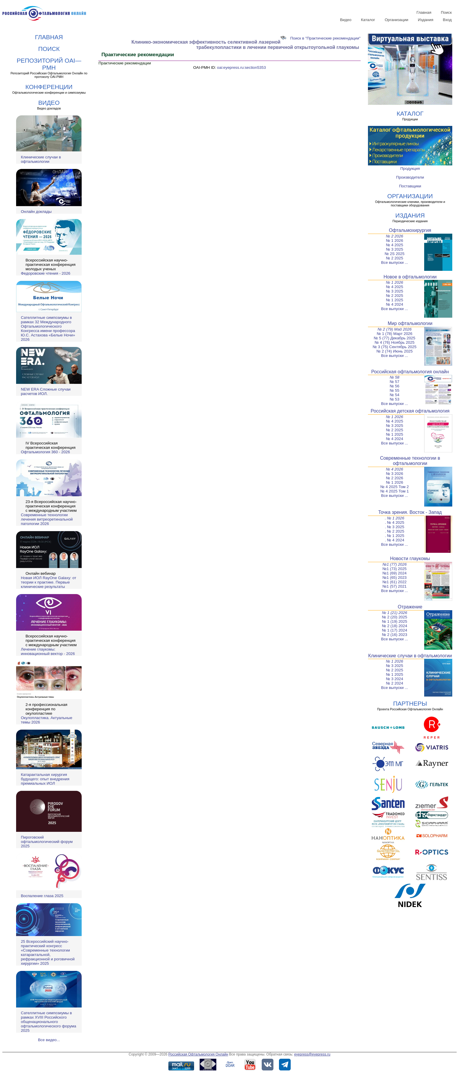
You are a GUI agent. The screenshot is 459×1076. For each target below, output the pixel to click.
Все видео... (49, 1040)
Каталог (368, 20)
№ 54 (394, 395)
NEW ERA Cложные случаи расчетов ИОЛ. (46, 391)
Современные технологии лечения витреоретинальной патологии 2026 (47, 519)
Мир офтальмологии (410, 323)
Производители (410, 177)
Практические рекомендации (124, 63)
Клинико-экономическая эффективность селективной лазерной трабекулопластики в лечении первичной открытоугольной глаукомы (245, 45)
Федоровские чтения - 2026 (45, 273)
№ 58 (394, 377)
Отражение (410, 606)
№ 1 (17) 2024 (394, 630)
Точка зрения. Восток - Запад (410, 512)
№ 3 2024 (394, 679)
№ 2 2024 (394, 683)
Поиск (446, 12)
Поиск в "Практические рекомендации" (320, 38)
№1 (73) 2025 (395, 569)
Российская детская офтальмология (410, 410)
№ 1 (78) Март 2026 (394, 333)
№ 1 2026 (394, 240)
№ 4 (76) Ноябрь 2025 (395, 342)
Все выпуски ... (394, 262)
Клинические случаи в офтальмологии (41, 159)
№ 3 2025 (394, 249)
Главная (424, 12)
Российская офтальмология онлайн (410, 371)
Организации (396, 20)
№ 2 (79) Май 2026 (395, 329)
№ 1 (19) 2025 (394, 621)
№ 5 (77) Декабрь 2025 (394, 338)
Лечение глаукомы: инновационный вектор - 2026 (48, 651)
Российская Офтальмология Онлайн (198, 1054)
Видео (345, 20)
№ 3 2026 (394, 473)
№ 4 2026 (394, 469)
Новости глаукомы (410, 558)
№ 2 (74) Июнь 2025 (394, 351)
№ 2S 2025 (395, 254)
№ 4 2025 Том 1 (394, 491)
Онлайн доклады (36, 211)
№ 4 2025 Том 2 (394, 487)
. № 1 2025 (394, 535)
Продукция (410, 168)
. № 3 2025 (394, 527)
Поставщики (410, 186)
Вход (447, 20)
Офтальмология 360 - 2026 (45, 452)
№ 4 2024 (394, 304)
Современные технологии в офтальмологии (410, 461)
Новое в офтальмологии (409, 276)
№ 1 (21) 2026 (394, 612)
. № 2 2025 (394, 531)
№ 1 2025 (394, 300)
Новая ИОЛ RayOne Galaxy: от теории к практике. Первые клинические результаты (48, 582)
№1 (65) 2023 (395, 577)
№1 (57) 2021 (395, 586)
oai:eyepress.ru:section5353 (241, 67)
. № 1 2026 (394, 518)
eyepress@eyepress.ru (312, 1054)
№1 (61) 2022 (395, 582)
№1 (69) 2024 (395, 573)
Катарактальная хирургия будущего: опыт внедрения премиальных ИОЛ (45, 779)
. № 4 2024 (394, 540)
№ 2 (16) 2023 (394, 634)
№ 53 (394, 399)
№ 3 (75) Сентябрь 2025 (395, 347)
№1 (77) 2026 (394, 564)
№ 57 (394, 381)
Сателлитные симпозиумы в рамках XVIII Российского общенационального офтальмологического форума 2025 (48, 1022)
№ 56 (394, 386)
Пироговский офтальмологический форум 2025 (47, 841)
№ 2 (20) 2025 (394, 617)
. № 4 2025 (394, 522)
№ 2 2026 (394, 236)
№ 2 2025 (394, 258)
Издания (426, 20)
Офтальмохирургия (410, 230)
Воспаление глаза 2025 (42, 896)
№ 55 (394, 390)
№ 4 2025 (394, 245)
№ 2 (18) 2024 (394, 626)
